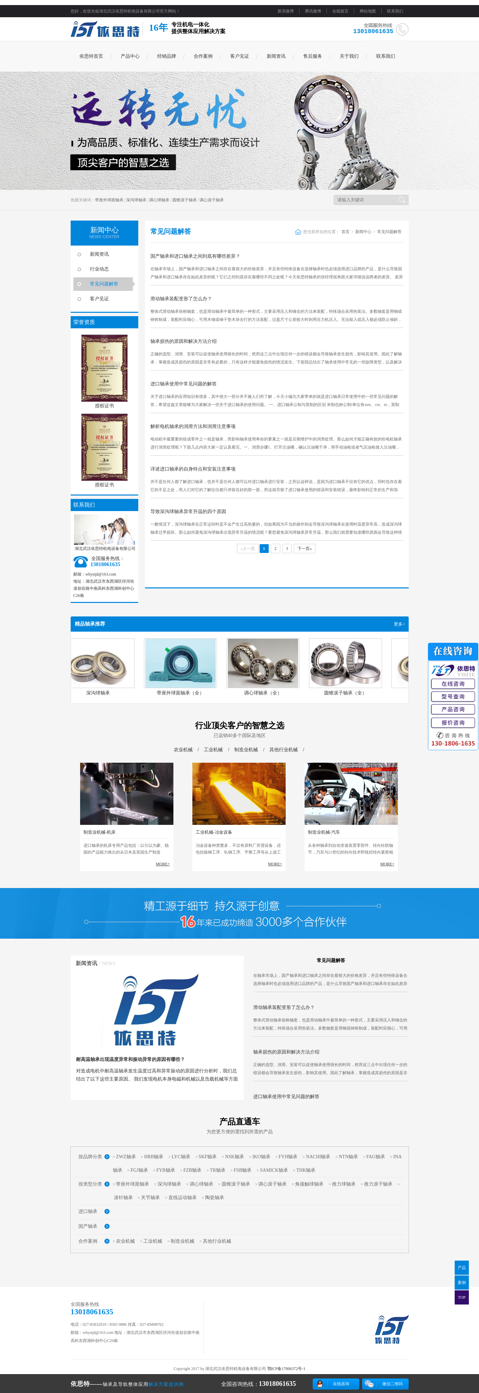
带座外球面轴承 (109, 200)
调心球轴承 (159, 200)
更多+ (399, 624)
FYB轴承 (165, 1170)
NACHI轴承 (318, 1156)
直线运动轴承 (182, 1197)
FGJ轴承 (139, 1170)
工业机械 (213, 749)
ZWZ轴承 (126, 1156)
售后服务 (312, 56)
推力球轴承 (344, 1184)
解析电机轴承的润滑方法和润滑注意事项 (193, 426)
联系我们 (395, 11)
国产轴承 (87, 1226)
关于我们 (349, 56)
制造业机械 (246, 749)
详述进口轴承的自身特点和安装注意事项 (193, 469)
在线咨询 (341, 1384)
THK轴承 (306, 1170)
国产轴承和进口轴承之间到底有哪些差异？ (195, 256)
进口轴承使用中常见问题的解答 (183, 383)
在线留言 (340, 11)
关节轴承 (150, 1197)
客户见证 (239, 56)
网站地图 (368, 11)
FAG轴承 (375, 1156)
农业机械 (183, 749)
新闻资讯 (276, 56)
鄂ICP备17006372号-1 (286, 1368)
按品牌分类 (90, 1156)
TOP (461, 1297)
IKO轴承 (261, 1156)
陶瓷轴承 (214, 1197)
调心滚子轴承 (211, 200)
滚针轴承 (123, 1197)
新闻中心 (363, 231)
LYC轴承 (181, 1156)
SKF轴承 (207, 1156)
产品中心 (130, 56)
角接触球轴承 (309, 1184)
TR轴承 (217, 1170)
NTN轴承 (348, 1156)
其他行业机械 (283, 749)
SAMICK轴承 (274, 1170)
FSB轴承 (243, 1170)
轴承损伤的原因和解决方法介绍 (183, 341)
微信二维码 (392, 1384)
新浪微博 (286, 11)
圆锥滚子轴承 (184, 200)
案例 (462, 1282)
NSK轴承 (234, 1156)
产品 (462, 1267)
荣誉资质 (84, 322)
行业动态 (99, 269)
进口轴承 (87, 1211)
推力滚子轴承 (378, 1184)
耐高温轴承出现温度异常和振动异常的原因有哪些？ (130, 1059)
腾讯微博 (313, 11)
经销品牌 (166, 56)
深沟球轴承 (136, 200)
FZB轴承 (192, 1170)
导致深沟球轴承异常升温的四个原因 (188, 511)
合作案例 (203, 56)
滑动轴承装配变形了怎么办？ (181, 298)
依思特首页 (91, 56)
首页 (345, 231)
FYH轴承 (288, 1156)
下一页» (304, 548)
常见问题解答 (104, 283)
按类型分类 (90, 1184)
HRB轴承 (153, 1156)
